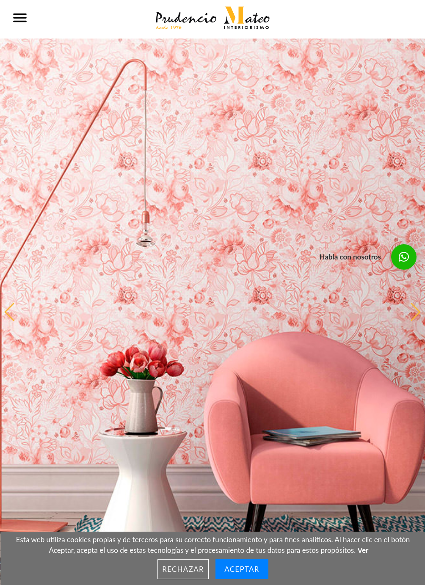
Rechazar (183, 569)
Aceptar (241, 569)
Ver (363, 550)
